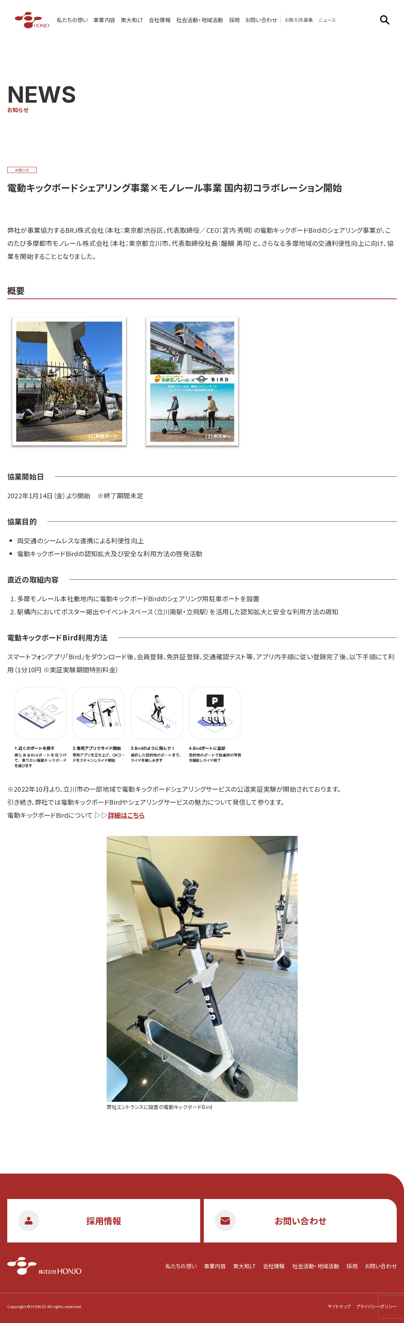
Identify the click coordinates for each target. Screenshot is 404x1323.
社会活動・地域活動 (199, 20)
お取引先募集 (299, 19)
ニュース (327, 19)
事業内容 (104, 20)
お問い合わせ (261, 20)
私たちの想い (72, 20)
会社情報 (160, 20)
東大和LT (132, 20)
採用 (234, 20)
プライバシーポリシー (376, 1306)
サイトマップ (339, 1306)
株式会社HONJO (32, 20)
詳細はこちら (126, 815)
